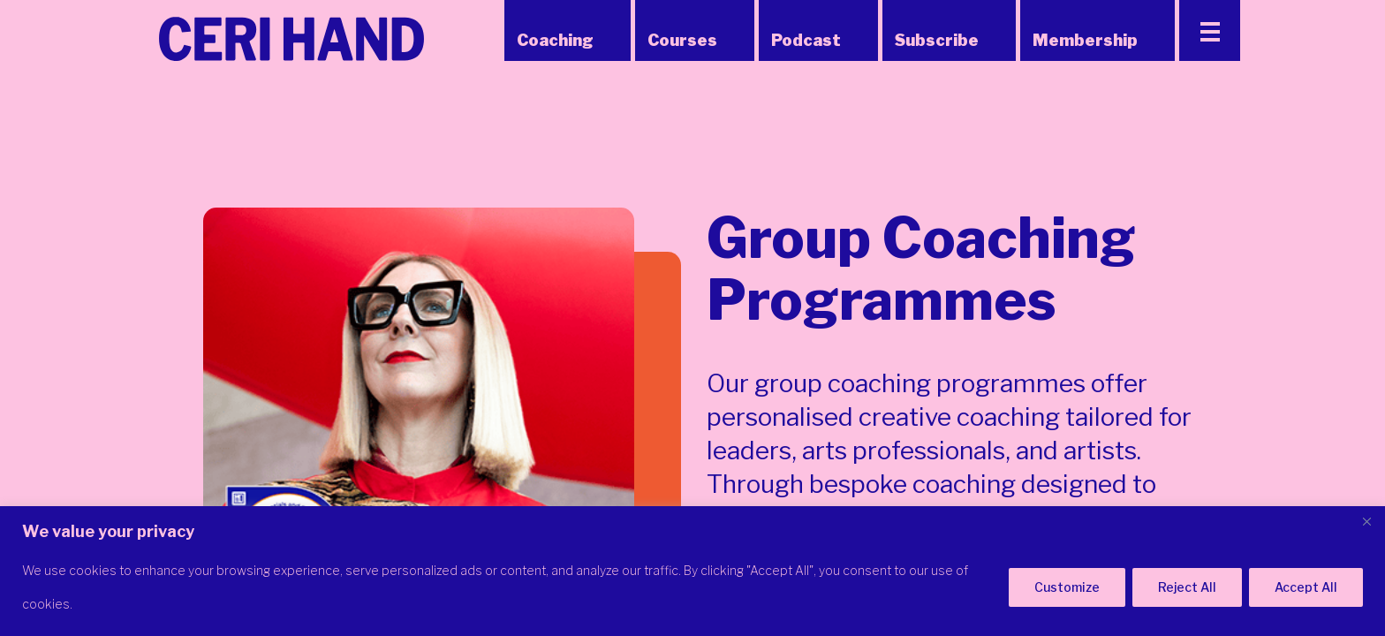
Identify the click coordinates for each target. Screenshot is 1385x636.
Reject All (1187, 586)
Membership (1085, 40)
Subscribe (937, 40)
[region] (692, 571)
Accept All (1306, 586)
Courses (682, 40)
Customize (1067, 586)
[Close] (1366, 521)
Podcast (806, 40)
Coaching (555, 40)
